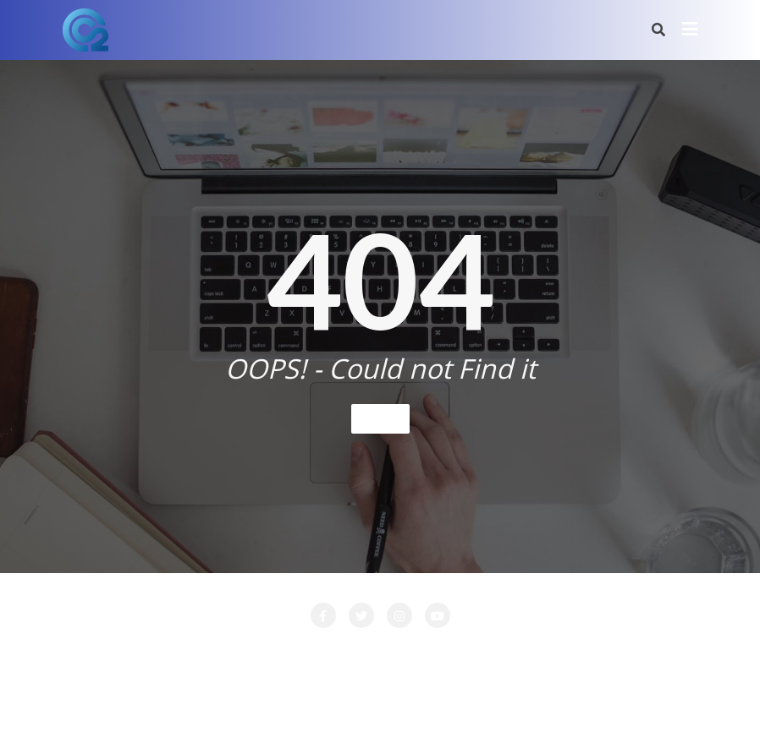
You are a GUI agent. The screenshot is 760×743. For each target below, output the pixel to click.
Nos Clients (636, 651)
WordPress (466, 706)
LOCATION (424, 651)
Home (380, 418)
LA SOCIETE (334, 651)
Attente (170, 651)
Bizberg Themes (630, 706)
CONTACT (246, 651)
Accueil (103, 651)
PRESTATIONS (384, 673)
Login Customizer (529, 651)
